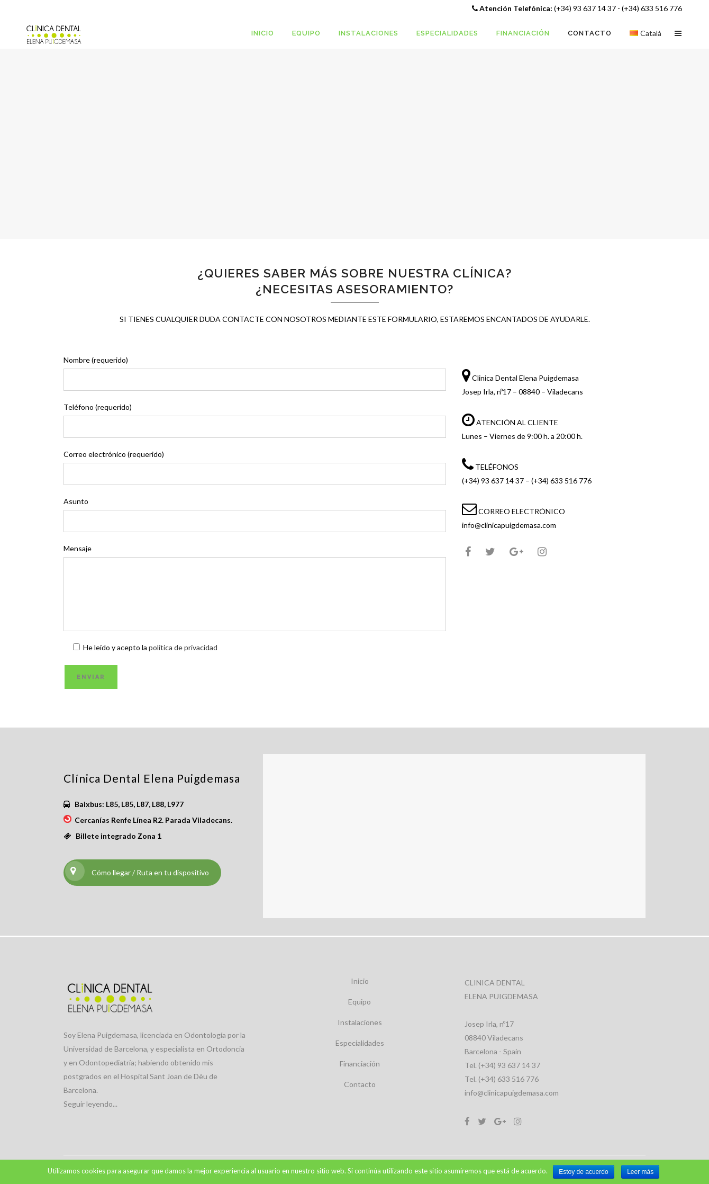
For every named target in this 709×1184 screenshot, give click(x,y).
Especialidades (359, 1042)
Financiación (360, 1063)
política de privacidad (183, 647)
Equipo (359, 1001)
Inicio (360, 980)
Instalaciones (360, 1022)
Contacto (360, 1084)
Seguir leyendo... (90, 1103)
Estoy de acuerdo (583, 1172)
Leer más (640, 1172)
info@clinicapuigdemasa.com (512, 1092)
